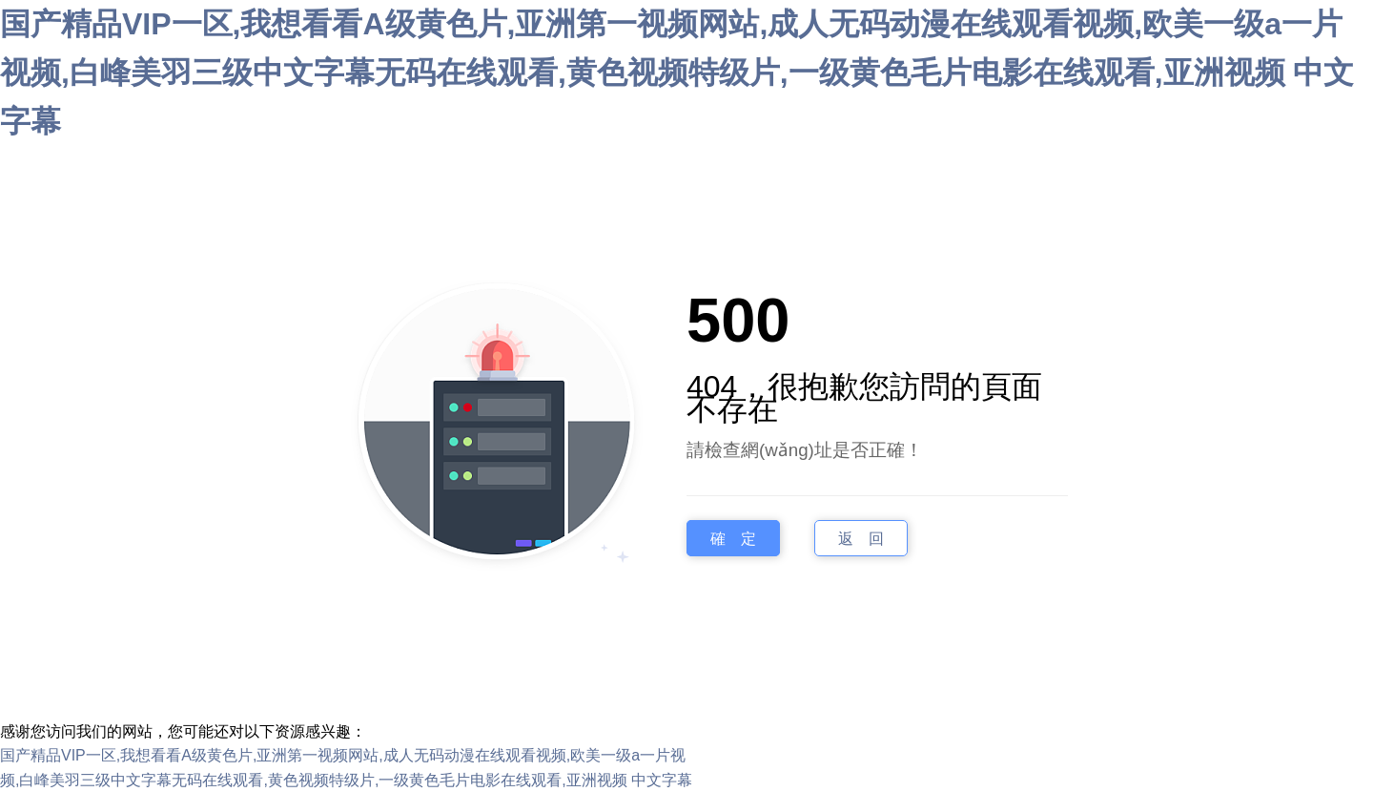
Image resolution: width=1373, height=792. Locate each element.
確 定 (733, 539)
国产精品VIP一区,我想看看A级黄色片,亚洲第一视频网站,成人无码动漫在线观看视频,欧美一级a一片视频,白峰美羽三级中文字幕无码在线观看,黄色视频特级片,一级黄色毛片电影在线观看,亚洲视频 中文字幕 (677, 72)
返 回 (861, 539)
